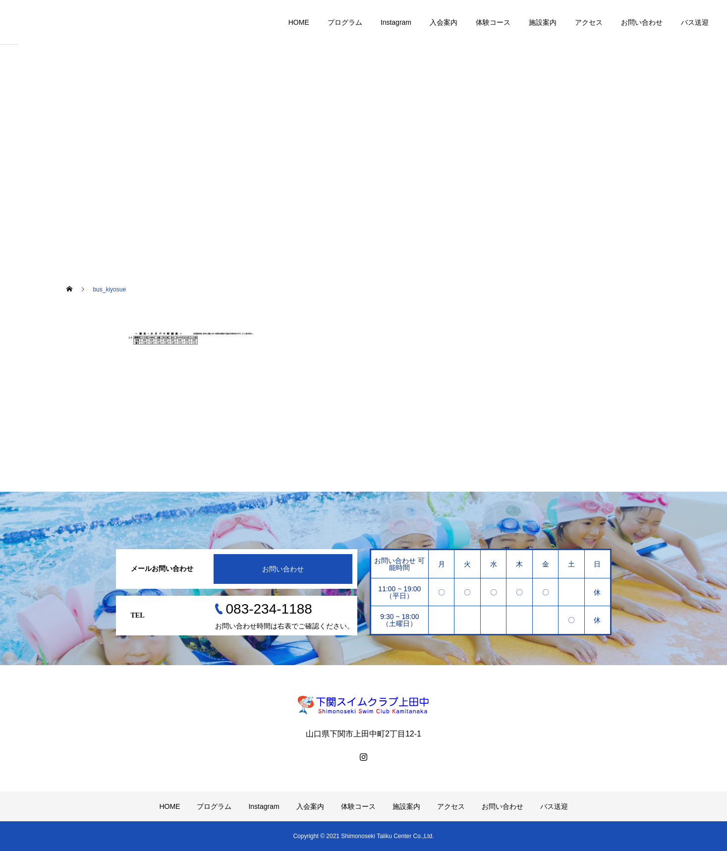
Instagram (396, 22)
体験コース (493, 22)
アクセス (589, 22)
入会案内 (443, 22)
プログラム (345, 22)
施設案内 (543, 22)
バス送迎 (695, 22)
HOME (298, 22)
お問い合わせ (642, 22)
